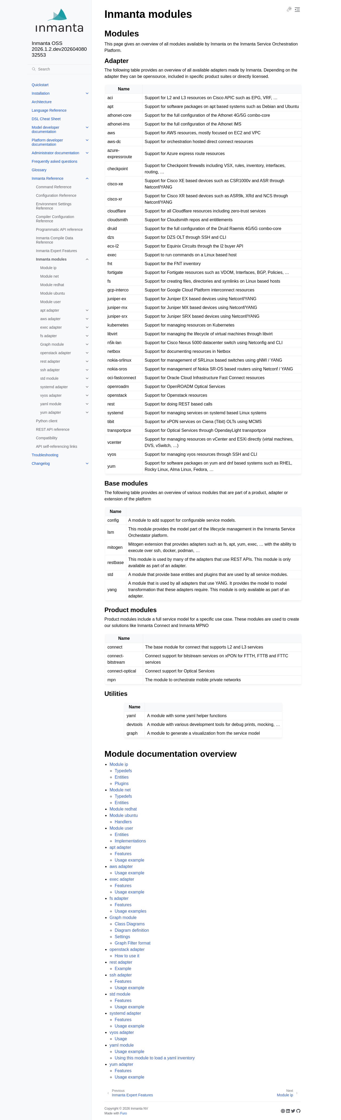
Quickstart (40, 85)
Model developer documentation (45, 129)
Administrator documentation (55, 153)
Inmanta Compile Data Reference (54, 240)
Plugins (121, 783)
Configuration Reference (56, 195)
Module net (49, 276)
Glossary (39, 170)
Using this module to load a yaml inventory (155, 1058)
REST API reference (53, 429)
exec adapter (51, 327)
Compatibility (46, 438)
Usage (121, 1039)
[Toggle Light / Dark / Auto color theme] (289, 9)
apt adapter (49, 310)
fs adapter (48, 336)
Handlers (123, 822)
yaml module (50, 404)
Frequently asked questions (54, 161)
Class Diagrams (130, 924)
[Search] (59, 69)
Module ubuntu (52, 293)
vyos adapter (51, 395)
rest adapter (50, 361)
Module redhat (52, 285)
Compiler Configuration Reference (55, 219)
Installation (41, 93)
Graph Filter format (132, 943)
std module (49, 378)
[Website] (283, 1111)
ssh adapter (50, 370)
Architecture (42, 102)
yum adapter (50, 412)
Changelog (41, 463)
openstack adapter (55, 353)
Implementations (130, 841)
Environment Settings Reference (53, 206)
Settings (122, 936)
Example (123, 968)
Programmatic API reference (59, 229)
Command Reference (53, 187)
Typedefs (123, 770)
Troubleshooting (45, 455)
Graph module (52, 344)
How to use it (127, 956)
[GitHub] (298, 1111)
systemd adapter (54, 387)
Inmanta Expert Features (56, 251)
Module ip (48, 268)
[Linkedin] (288, 1111)
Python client (46, 421)
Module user (50, 302)
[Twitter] (293, 1111)
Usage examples (130, 911)
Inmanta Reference (47, 178)
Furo (123, 1113)
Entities (121, 777)
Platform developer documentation (47, 142)
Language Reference (49, 110)
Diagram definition (132, 930)
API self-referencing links (56, 446)
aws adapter (50, 319)
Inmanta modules (51, 259)
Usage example (129, 860)
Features (123, 853)
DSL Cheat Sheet (46, 119)
